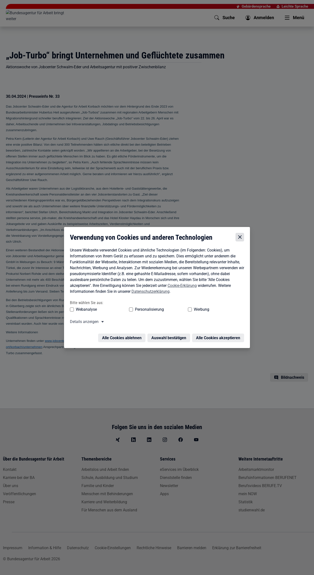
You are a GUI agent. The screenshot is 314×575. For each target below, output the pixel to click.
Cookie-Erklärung (181, 285)
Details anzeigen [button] (83, 321)
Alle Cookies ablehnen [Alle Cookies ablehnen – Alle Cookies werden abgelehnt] (123, 334)
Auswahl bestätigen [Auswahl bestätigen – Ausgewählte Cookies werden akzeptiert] (170, 334)
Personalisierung (134, 309)
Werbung (172, 309)
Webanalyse (85, 309)
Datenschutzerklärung (149, 291)
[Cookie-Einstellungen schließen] (241, 236)
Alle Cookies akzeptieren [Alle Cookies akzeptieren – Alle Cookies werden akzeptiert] (219, 334)
